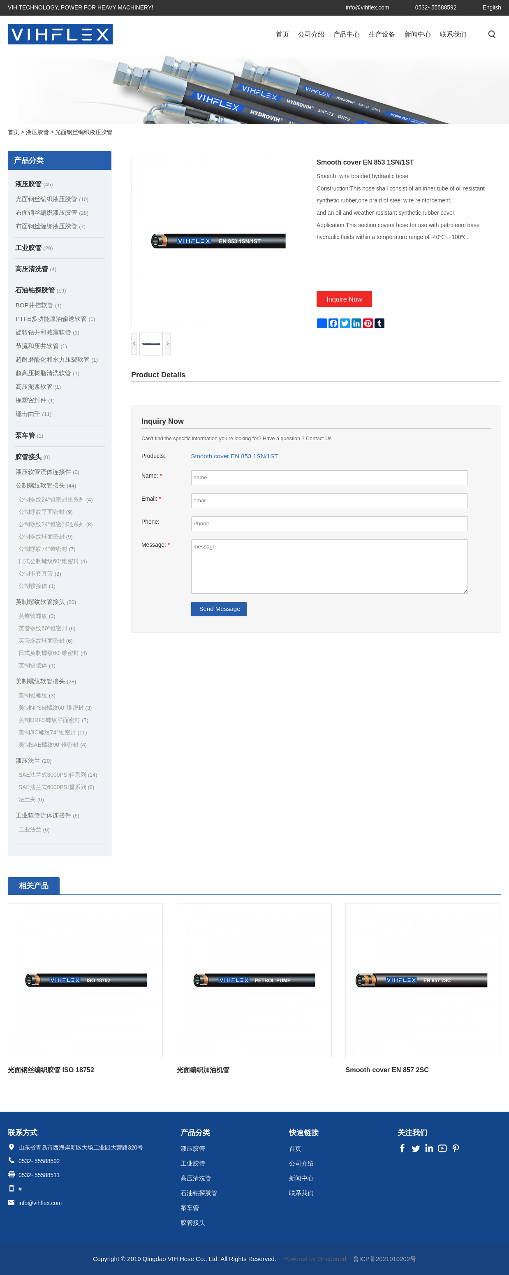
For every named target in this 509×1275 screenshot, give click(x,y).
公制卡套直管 (40, 574)
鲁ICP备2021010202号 (384, 1258)
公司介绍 (311, 34)
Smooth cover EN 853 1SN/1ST (234, 456)
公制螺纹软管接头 (46, 485)
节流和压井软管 (41, 345)
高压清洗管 (35, 268)
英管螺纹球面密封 (46, 641)
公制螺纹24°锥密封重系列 (56, 500)
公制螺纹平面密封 (46, 512)
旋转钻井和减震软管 (47, 332)
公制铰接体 (37, 586)
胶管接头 (32, 456)
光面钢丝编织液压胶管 (52, 198)
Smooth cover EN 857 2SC (386, 1069)
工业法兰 (34, 830)
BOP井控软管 (39, 305)
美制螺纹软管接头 (46, 681)
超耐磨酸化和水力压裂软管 (57, 359)
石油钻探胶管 (40, 290)
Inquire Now (344, 299)
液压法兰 (33, 760)
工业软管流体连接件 (47, 815)
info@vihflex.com (367, 8)
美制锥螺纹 (37, 695)
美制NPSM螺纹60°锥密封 (55, 708)
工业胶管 (34, 247)
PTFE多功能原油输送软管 (55, 318)
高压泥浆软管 (38, 386)
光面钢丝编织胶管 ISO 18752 (51, 1069)
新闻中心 (418, 34)
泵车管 (29, 435)
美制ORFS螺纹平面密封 (53, 720)
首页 (282, 34)
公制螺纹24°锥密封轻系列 (56, 524)
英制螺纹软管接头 (46, 601)
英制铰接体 (37, 665)
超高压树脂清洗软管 (47, 372)
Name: (151, 476)
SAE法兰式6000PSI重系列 (56, 787)
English (492, 8)
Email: (151, 499)
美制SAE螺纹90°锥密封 (53, 745)
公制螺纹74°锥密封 (47, 549)
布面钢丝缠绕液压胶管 (51, 226)
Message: (155, 545)
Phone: (150, 522)
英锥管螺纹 (37, 616)
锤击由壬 (33, 413)
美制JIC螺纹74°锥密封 (53, 732)
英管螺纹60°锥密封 (47, 628)
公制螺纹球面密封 (46, 537)
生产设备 (382, 34)
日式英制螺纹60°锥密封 (53, 653)
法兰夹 (31, 800)
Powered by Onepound (314, 1258)
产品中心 (346, 34)
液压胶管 (34, 184)
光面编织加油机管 (203, 1069)
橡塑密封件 (35, 400)
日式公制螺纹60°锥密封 (53, 561)
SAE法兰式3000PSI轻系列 (58, 775)
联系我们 (453, 34)
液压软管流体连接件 (47, 471)
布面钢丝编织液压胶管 (52, 212)
